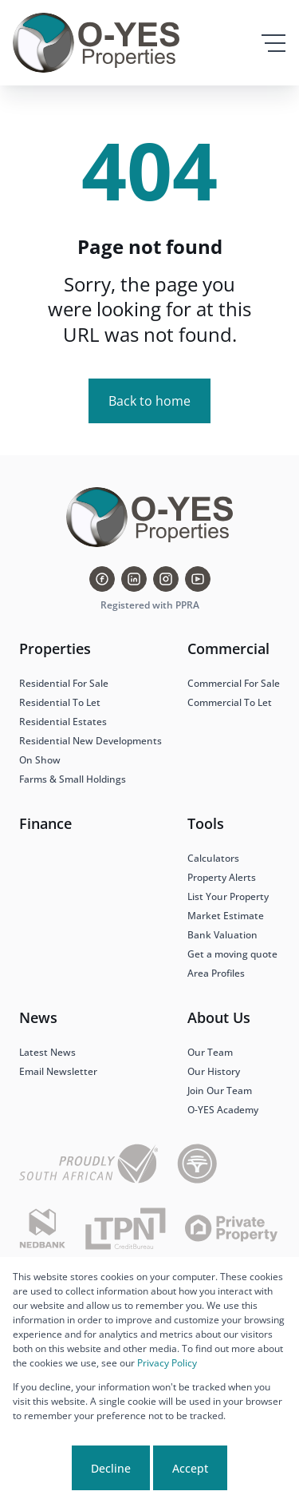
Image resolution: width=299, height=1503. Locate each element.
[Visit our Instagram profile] (166, 579)
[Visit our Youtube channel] (197, 579)
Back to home (149, 401)
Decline (111, 1468)
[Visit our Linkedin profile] (134, 579)
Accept (190, 1468)
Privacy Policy (167, 1363)
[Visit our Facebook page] (102, 579)
